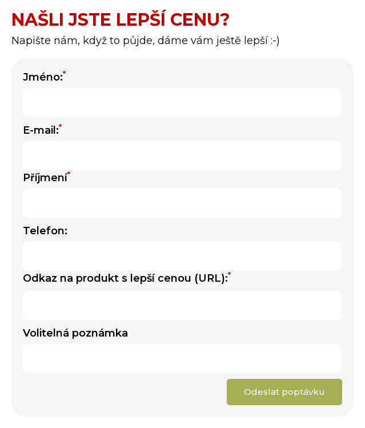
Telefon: (45, 231)
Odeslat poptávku (284, 391)
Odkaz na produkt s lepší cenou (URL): (127, 278)
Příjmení (46, 177)
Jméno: (44, 76)
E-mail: (42, 130)
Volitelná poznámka (75, 333)
